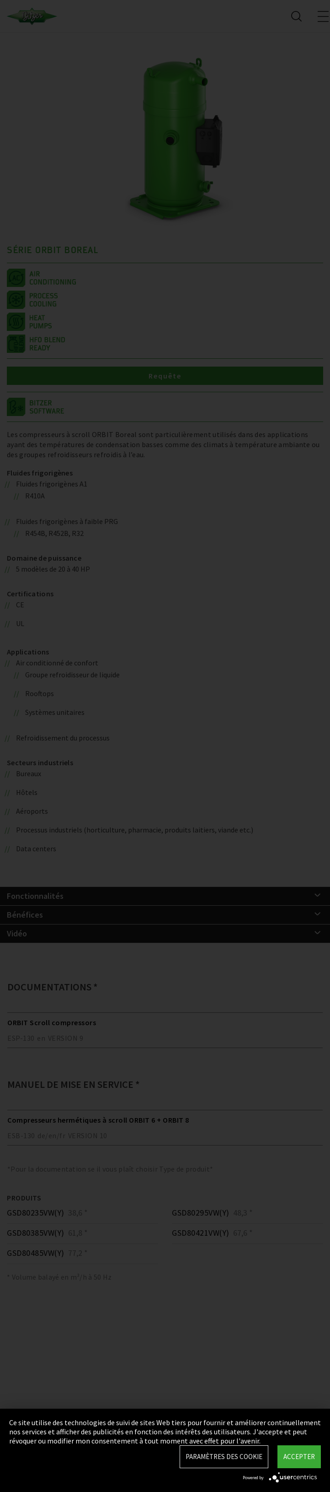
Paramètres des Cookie (224, 1456)
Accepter (299, 1456)
